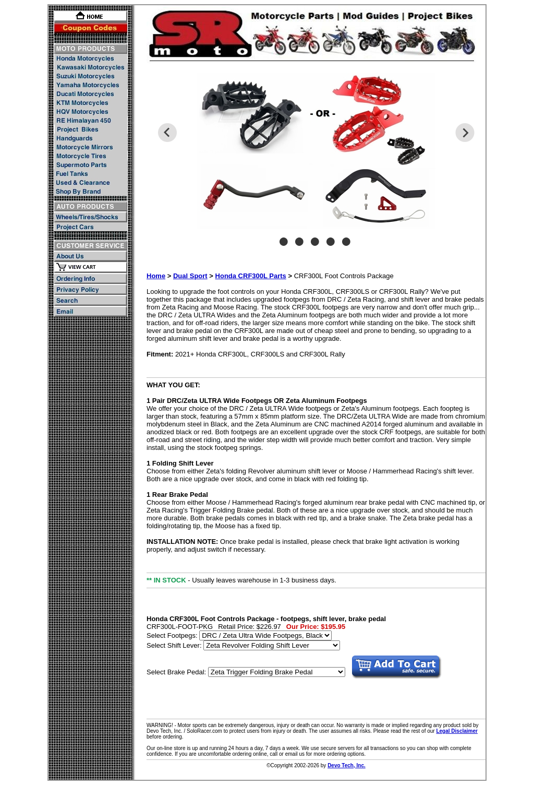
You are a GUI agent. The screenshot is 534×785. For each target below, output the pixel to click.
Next (465, 132)
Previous (167, 132)
